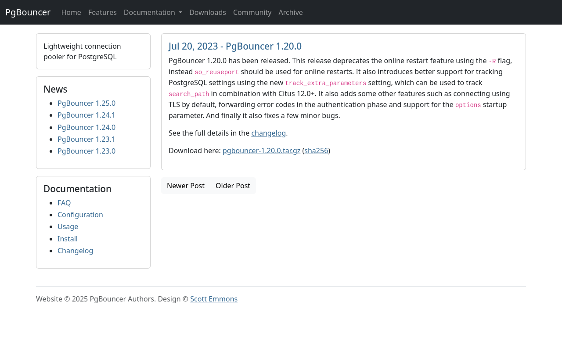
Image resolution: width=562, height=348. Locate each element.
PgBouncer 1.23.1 (86, 139)
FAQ (64, 203)
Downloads (207, 12)
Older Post (233, 185)
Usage (68, 226)
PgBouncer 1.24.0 (86, 127)
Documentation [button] (150, 12)
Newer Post (186, 185)
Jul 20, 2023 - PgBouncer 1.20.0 (235, 46)
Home (71, 12)
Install (68, 239)
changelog (268, 133)
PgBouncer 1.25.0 (86, 103)
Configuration (80, 214)
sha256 (316, 150)
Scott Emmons (214, 299)
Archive (290, 12)
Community (252, 12)
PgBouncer (27, 12)
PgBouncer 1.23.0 (86, 151)
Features (102, 12)
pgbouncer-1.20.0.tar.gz (261, 150)
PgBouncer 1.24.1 (86, 115)
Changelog (75, 250)
